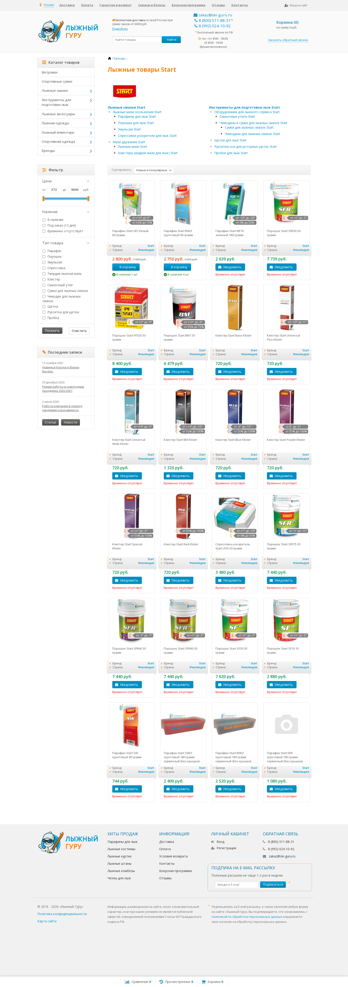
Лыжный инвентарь (58, 132)
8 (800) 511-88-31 (212, 20)
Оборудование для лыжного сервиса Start (247, 112)
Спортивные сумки (57, 81)
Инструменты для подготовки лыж (56, 102)
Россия (49, 5)
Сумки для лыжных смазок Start (249, 127)
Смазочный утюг (57, 285)
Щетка (50, 306)
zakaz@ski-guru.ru (213, 15)
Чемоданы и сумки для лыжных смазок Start (253, 123)
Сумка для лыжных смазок (65, 290)
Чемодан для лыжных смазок (61, 298)
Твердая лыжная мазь (62, 273)
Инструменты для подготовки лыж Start (244, 107)
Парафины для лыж (122, 841)
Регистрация (223, 848)
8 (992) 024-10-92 (212, 25)
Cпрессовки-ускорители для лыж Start (147, 135)
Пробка (50, 318)
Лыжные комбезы (121, 871)
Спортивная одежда (58, 141)
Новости (70, 422)
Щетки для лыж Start (230, 140)
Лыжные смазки (55, 90)
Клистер (51, 279)
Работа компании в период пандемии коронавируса (62, 408)
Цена (66, 181)
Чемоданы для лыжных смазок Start (252, 134)
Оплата (87, 5)
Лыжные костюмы (121, 849)
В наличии (52, 219)
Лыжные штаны (119, 863)
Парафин (51, 251)
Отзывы (218, 5)
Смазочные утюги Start (237, 116)
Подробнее (120, 29)
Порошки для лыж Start (136, 123)
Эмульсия (52, 262)
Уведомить (232, 267)
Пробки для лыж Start (231, 153)
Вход (217, 841)
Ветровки (49, 72)
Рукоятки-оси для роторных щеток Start (245, 146)
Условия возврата (173, 856)
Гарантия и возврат (116, 5)
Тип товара (66, 243)
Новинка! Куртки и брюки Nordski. (60, 369)
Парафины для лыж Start (137, 116)
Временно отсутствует (62, 231)
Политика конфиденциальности (62, 914)
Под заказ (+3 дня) (59, 225)
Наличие (66, 211)
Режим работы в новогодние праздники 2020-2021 (63, 389)
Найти (171, 39)
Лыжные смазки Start (126, 107)
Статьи (50, 422)
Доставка (67, 5)
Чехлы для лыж (119, 878)
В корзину (125, 267)
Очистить (79, 331)
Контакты (239, 5)
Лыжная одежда (55, 123)
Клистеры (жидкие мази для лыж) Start (148, 153)
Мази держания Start (129, 142)
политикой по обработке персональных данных (247, 917)
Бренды (48, 150)
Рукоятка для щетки (60, 312)
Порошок (52, 256)
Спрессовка (53, 268)
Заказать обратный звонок (288, 40)
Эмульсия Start (129, 129)
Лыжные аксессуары (58, 114)
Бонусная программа (188, 5)
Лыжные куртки (119, 856)
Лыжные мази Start (132, 146)
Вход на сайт (295, 5)
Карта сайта (46, 921)
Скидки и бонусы (151, 5)
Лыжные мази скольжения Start (137, 112)
